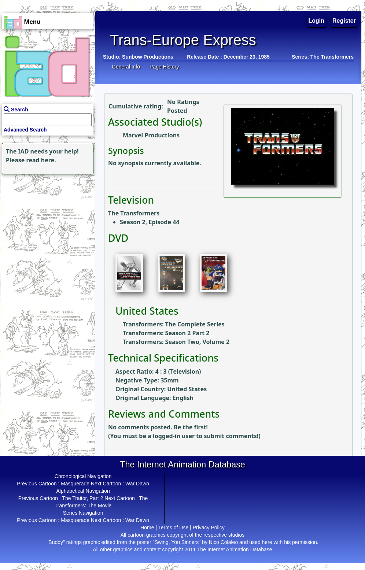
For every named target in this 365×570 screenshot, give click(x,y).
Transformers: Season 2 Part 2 (166, 333)
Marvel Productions (151, 135)
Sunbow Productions (147, 57)
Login (317, 21)
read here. (41, 160)
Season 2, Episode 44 (149, 222)
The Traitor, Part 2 (82, 498)
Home (147, 527)
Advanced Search (25, 130)
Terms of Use (173, 527)
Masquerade (75, 483)
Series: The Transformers (323, 57)
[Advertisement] (46, 222)
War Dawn (137, 483)
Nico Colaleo (223, 542)
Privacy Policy (209, 527)
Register (344, 21)
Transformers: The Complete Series (174, 324)
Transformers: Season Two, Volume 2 (176, 342)
